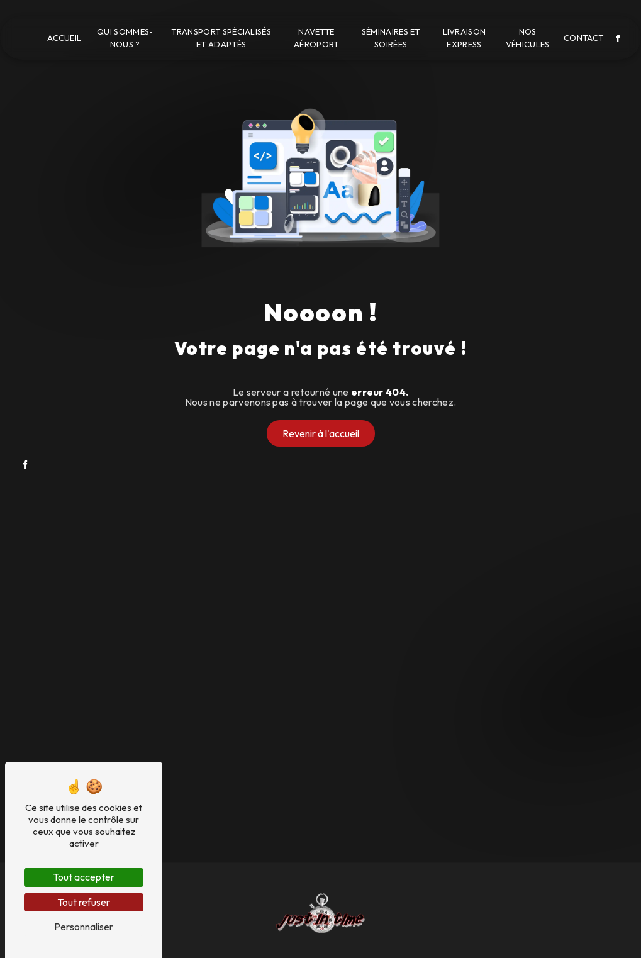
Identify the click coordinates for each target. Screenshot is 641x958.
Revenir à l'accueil (320, 433)
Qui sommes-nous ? (125, 38)
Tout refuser (83, 902)
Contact (583, 38)
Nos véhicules (528, 38)
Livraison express (464, 38)
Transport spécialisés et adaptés (221, 38)
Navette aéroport (316, 38)
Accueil (64, 38)
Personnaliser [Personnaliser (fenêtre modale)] (83, 926)
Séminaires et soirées (391, 38)
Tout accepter (83, 877)
